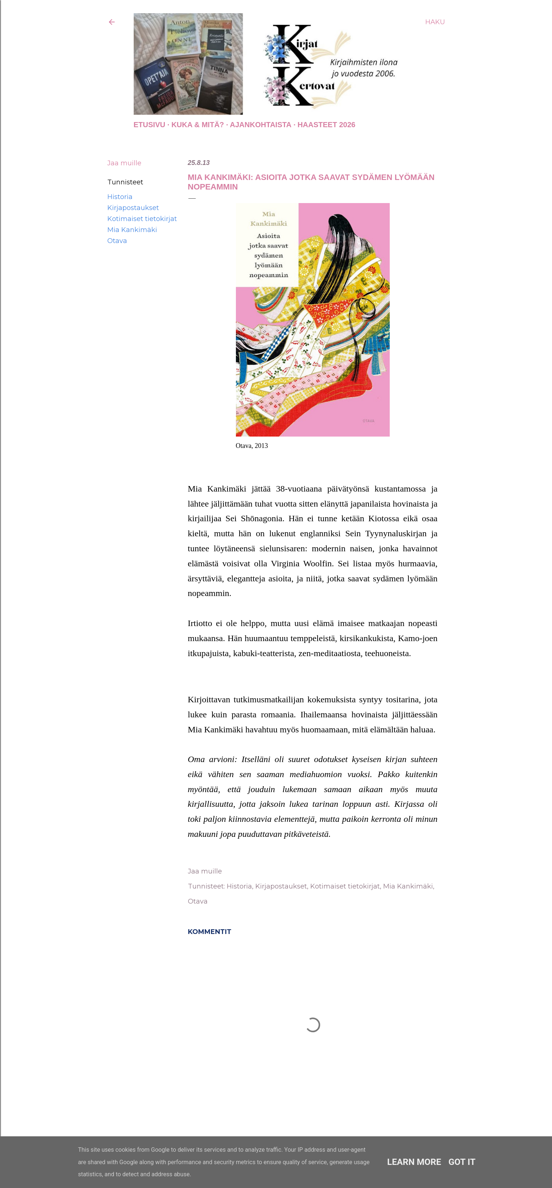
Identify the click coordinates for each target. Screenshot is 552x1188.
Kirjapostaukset (133, 208)
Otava (117, 241)
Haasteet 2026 (326, 125)
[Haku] (435, 22)
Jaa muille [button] (124, 163)
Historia (120, 197)
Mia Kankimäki (132, 230)
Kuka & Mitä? (197, 125)
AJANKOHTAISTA (261, 125)
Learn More (414, 1162)
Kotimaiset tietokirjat (142, 219)
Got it (461, 1162)
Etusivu (150, 125)
